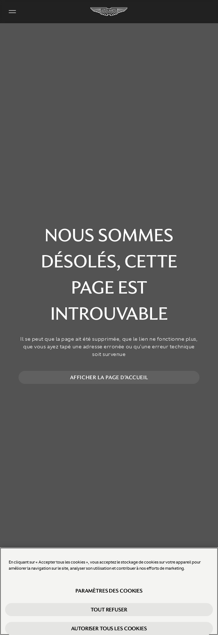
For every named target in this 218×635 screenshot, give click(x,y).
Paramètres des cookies (109, 590)
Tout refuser (109, 609)
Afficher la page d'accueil (109, 377)
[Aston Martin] (109, 11)
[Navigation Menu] (12, 11)
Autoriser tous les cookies (109, 628)
